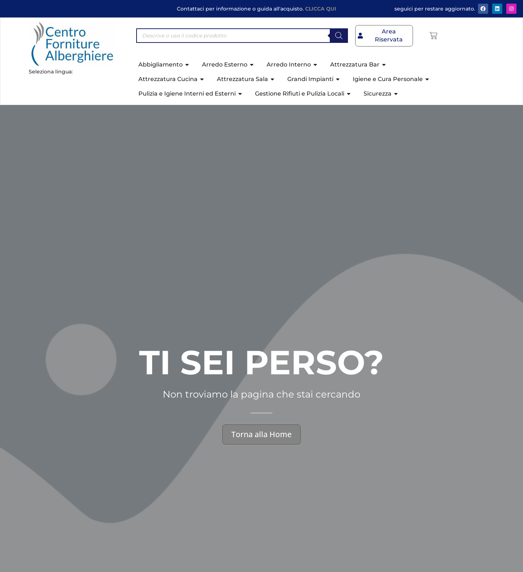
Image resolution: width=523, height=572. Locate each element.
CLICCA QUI (320, 8)
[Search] (339, 35)
